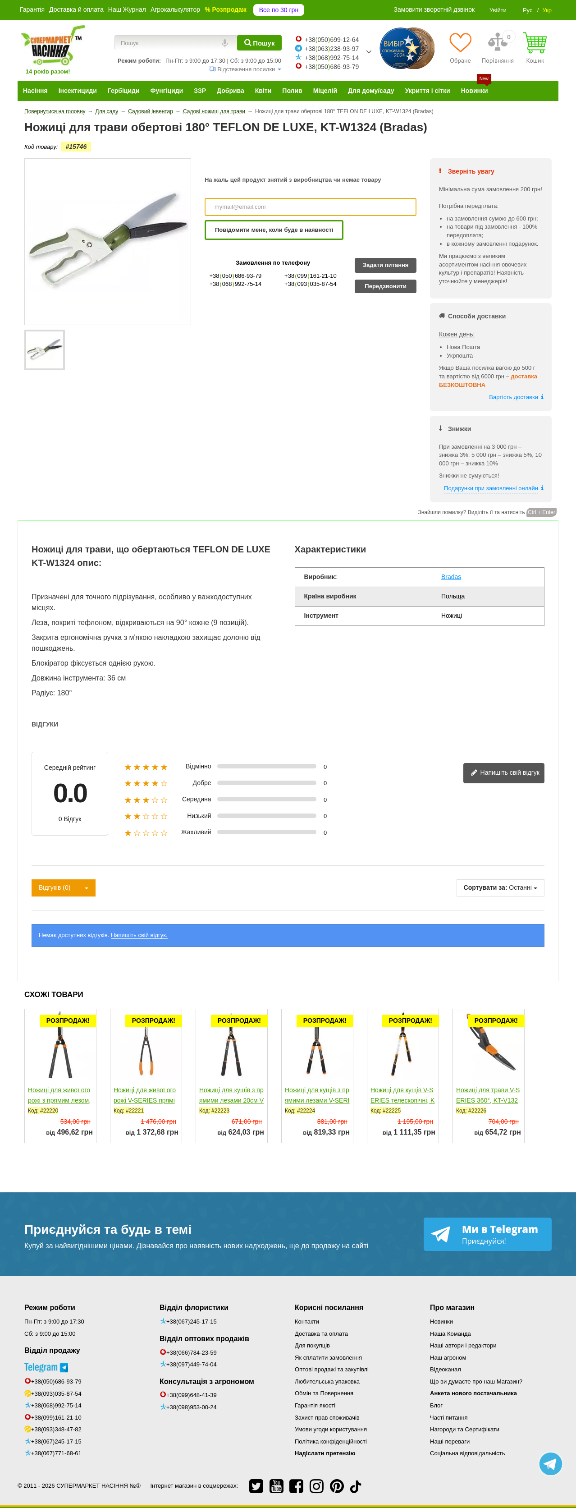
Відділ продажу (52, 1350)
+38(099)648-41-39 (191, 1395)
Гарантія (32, 9)
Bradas (451, 576)
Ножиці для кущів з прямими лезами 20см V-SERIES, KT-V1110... (231, 1100)
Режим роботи (49, 1307)
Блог (436, 1405)
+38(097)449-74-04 (191, 1364)
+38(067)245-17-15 (56, 1441)
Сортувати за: (485, 887)
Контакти (307, 1321)
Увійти (498, 10)
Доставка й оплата (76, 9)
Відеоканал (445, 1369)
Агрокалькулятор (175, 9)
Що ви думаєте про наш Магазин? (476, 1381)
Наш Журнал (127, 9)
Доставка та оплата (321, 1333)
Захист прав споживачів (327, 1417)
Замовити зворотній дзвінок (434, 9)
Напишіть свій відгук (505, 773)
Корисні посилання (329, 1307)
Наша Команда (450, 1333)
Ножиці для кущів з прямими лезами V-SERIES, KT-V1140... (317, 1100)
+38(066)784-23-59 (191, 1352)
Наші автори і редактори (463, 1345)
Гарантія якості (315, 1405)
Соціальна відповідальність (467, 1453)
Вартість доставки (513, 397)
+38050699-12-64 (332, 39)
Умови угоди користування (331, 1429)
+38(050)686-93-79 (56, 1381)
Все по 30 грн (278, 10)
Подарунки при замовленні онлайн (491, 488)
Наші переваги (450, 1441)
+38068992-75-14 (332, 57)
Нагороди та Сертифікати (464, 1429)
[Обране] (460, 47)
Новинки (441, 1321)
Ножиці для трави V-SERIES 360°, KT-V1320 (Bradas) (488, 1100)
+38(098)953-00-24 (191, 1407)
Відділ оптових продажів (204, 1338)
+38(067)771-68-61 (56, 1453)
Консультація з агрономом (207, 1381)
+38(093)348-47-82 (56, 1429)
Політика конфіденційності (331, 1441)
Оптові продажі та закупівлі (332, 1369)
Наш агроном (448, 1357)
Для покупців (312, 1345)
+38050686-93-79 (332, 66)
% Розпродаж (226, 9)
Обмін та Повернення (324, 1393)
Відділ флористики (194, 1307)
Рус (528, 10)
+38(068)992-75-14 (56, 1405)
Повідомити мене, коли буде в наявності (274, 229)
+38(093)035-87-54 (56, 1393)
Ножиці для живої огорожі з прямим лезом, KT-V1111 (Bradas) (59, 1100)
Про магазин (452, 1307)
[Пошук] (259, 43)
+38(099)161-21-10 (56, 1417)
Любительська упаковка (327, 1381)
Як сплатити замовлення (328, 1357)
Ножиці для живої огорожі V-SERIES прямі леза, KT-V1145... (145, 1100)
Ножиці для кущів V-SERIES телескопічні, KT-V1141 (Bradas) (402, 1100)
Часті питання (449, 1417)
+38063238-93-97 (332, 48)
